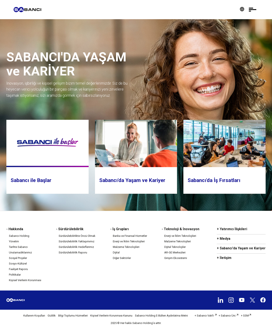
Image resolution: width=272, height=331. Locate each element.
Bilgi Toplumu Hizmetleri (73, 315)
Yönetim (14, 241)
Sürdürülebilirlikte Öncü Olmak (77, 235)
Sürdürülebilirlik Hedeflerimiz (76, 247)
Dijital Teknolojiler (175, 247)
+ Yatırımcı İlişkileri (232, 229)
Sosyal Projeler (18, 258)
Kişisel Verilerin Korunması (25, 280)
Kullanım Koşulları (34, 315)
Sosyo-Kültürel (18, 263)
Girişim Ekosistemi (175, 258)
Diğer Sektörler (122, 258)
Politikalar (15, 274)
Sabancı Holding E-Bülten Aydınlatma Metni (161, 315)
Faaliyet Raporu (18, 269)
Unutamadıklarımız (20, 252)
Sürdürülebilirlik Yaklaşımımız (76, 241)
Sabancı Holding (19, 235)
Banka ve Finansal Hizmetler (130, 235)
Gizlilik (52, 315)
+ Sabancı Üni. (227, 315)
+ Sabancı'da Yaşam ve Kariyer (241, 248)
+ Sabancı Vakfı (204, 315)
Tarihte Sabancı (18, 247)
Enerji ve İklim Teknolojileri (129, 241)
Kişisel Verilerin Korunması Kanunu (111, 315)
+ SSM (245, 315)
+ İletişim (224, 258)
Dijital (116, 252)
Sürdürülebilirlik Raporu (73, 252)
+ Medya (223, 239)
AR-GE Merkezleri (175, 252)
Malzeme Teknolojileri (126, 247)
